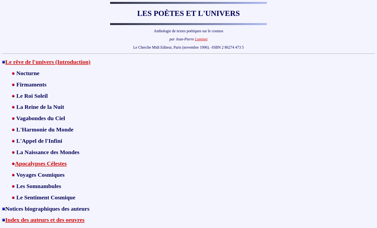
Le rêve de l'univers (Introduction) (47, 62)
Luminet (201, 39)
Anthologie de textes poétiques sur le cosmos (188, 31)
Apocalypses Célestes (41, 163)
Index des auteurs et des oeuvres (45, 220)
